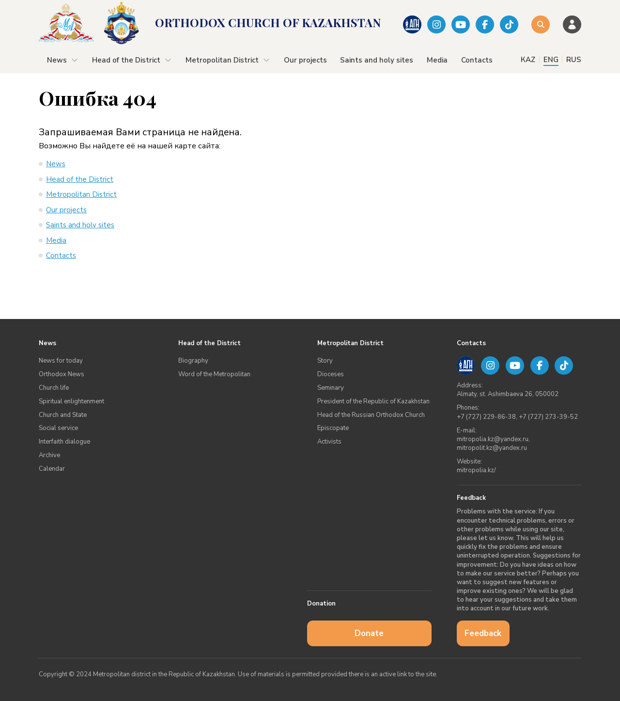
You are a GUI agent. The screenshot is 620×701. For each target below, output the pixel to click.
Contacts (477, 60)
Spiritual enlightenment (71, 401)
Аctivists (329, 441)
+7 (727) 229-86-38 (486, 417)
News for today (61, 360)
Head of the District (132, 60)
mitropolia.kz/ (476, 470)
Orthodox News (61, 374)
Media (437, 60)
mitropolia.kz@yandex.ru (492, 439)
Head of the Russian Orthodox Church (371, 415)
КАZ (528, 59)
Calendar (52, 468)
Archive (49, 455)
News (62, 60)
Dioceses (330, 374)
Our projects (305, 60)
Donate (369, 633)
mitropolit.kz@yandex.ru (492, 448)
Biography (193, 360)
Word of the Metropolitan (214, 374)
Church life (54, 387)
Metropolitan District (228, 60)
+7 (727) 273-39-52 (548, 417)
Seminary (330, 387)
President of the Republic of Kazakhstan (373, 401)
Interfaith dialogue (64, 441)
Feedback (483, 633)
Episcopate (333, 428)
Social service (58, 428)
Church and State (63, 415)
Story (325, 360)
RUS (573, 59)
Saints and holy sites (376, 60)
